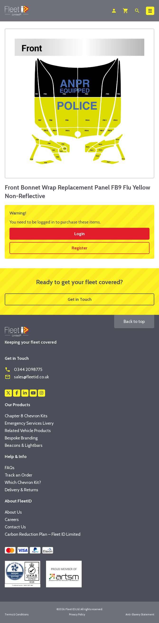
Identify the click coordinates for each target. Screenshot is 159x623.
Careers (12, 519)
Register (79, 248)
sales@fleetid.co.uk (27, 377)
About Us (13, 512)
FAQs (9, 467)
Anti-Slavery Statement (140, 614)
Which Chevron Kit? (23, 482)
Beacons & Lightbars (23, 445)
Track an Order (18, 475)
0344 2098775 (23, 369)
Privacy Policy (77, 614)
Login (79, 233)
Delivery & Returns (21, 489)
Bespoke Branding (21, 438)
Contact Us (15, 527)
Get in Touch (80, 299)
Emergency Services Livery (29, 423)
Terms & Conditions (16, 614)
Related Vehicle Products (28, 430)
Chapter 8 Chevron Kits (26, 416)
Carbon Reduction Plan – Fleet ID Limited (42, 534)
